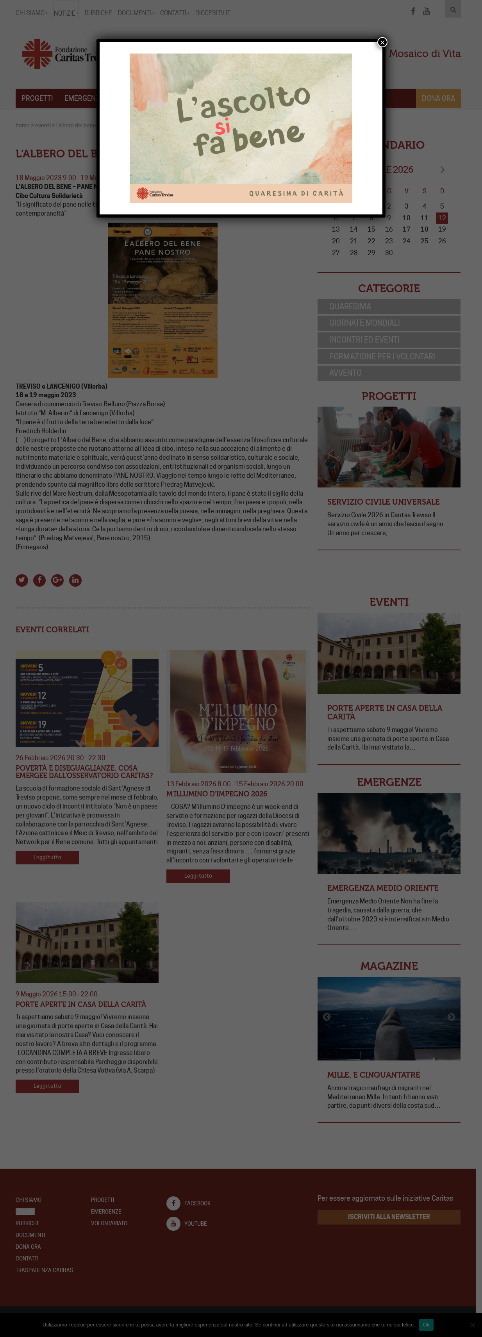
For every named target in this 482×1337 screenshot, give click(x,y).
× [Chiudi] (382, 42)
